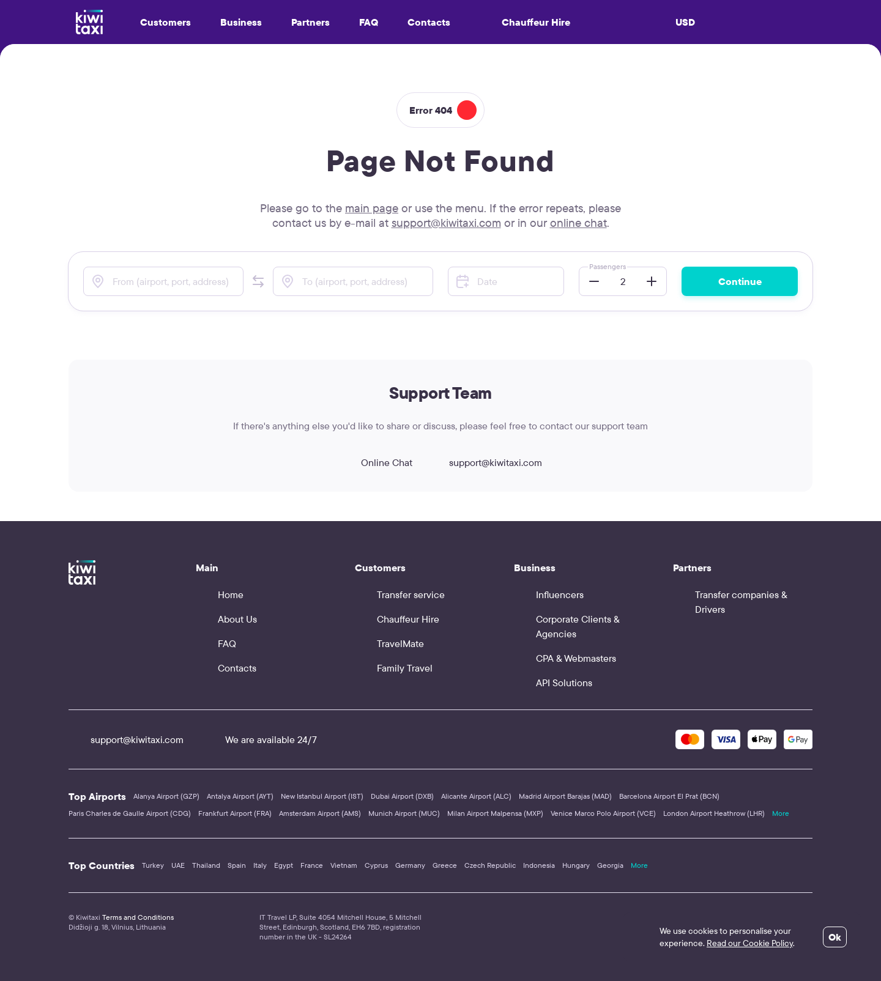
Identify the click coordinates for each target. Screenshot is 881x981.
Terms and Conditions (138, 917)
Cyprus (376, 865)
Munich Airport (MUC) (404, 813)
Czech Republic (490, 865)
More (780, 813)
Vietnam (343, 865)
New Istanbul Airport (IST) (322, 796)
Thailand (206, 865)
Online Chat (375, 462)
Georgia (610, 865)
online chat (578, 222)
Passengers (607, 266)
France (311, 865)
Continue (740, 281)
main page (371, 208)
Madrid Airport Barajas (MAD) (565, 796)
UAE (178, 865)
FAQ (368, 22)
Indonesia (539, 865)
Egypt (283, 865)
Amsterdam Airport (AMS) (320, 813)
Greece (445, 865)
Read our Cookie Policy (750, 943)
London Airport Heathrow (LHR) (714, 813)
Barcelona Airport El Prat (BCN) (669, 796)
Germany (410, 865)
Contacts (428, 22)
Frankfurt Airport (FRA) (235, 813)
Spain (237, 865)
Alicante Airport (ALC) (476, 796)
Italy (260, 865)
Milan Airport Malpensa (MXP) (495, 813)
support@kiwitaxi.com (446, 222)
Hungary (576, 865)
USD (685, 22)
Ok (834, 937)
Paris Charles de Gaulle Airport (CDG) (130, 813)
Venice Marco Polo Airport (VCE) (603, 813)
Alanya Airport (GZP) (166, 796)
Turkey (153, 865)
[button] (258, 281)
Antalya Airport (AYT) (240, 796)
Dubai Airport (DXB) (402, 796)
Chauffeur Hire (525, 22)
